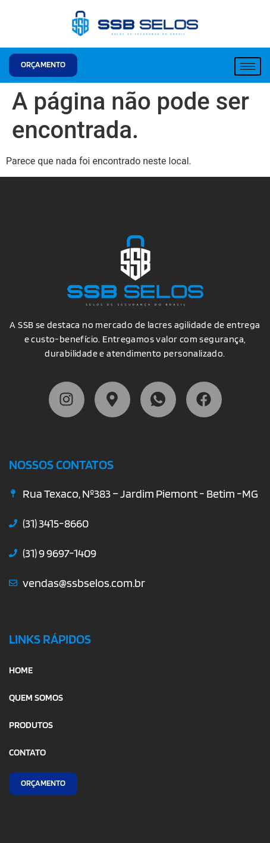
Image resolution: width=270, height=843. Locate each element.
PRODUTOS (31, 724)
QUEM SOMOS (36, 697)
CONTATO (27, 752)
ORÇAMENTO (43, 64)
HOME (21, 670)
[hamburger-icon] (247, 66)
